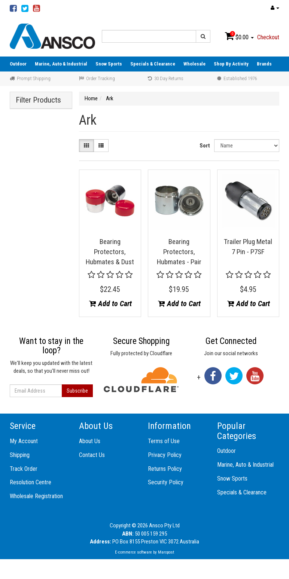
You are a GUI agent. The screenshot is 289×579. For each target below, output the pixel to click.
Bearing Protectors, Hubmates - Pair (179, 251)
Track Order (23, 468)
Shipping (20, 454)
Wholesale (194, 64)
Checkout (268, 37)
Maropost (166, 552)
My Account (24, 441)
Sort (205, 145)
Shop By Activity (231, 64)
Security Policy (165, 482)
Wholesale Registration (36, 496)
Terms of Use (164, 441)
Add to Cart (110, 303)
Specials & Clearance (152, 64)
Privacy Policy (165, 454)
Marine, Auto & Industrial (61, 64)
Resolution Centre (30, 482)
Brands (264, 64)
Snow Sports (108, 64)
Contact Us (92, 454)
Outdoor (18, 64)
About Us (89, 441)
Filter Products (38, 100)
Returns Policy (165, 468)
